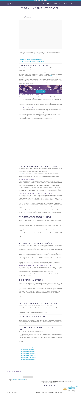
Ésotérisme (63, 3)
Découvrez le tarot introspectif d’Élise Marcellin (40, 0)
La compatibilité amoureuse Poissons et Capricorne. (28, 359)
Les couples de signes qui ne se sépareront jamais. (28, 298)
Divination (70, 3)
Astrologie (42, 3)
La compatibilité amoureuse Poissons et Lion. (27, 349)
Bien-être (49, 3)
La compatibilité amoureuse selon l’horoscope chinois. (28, 238)
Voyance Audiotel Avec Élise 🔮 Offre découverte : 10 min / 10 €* (73, 386)
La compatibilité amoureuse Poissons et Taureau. (27, 345)
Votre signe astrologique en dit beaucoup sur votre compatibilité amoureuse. (32, 61)
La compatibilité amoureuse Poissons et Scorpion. (28, 355)
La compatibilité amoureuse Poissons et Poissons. (28, 363)
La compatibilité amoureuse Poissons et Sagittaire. (28, 357)
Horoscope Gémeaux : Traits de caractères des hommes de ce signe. (31, 59)
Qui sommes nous (38, 392)
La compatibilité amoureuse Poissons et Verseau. (28, 361)
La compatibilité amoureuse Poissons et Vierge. (27, 351)
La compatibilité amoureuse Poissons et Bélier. (27, 343)
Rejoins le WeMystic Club (44, 392)
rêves (40, 323)
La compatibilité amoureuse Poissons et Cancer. (27, 347)
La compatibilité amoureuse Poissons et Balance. (27, 353)
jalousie (51, 75)
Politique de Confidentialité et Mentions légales (53, 392)
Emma (25, 16)
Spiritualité (56, 3)
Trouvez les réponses (40, 91)
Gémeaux (21, 173)
